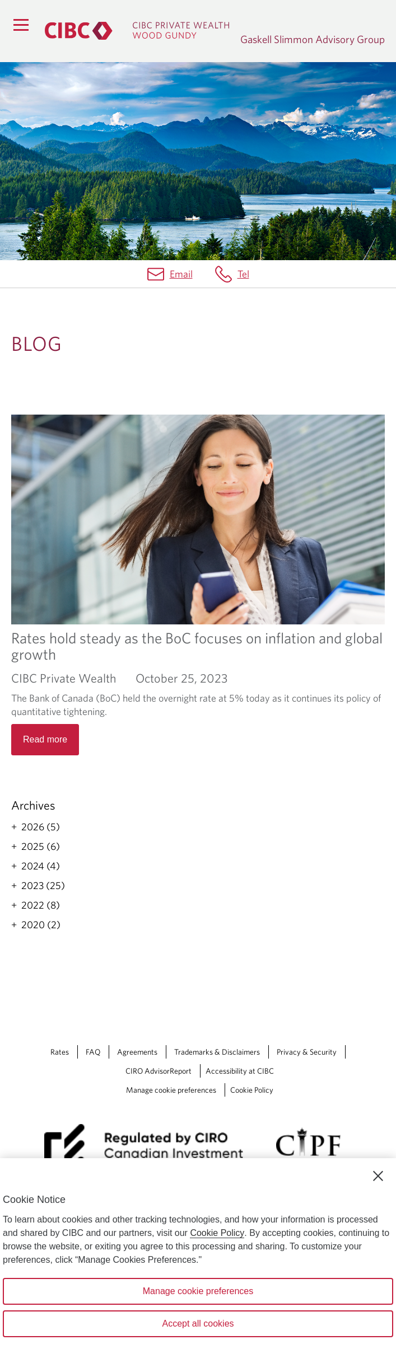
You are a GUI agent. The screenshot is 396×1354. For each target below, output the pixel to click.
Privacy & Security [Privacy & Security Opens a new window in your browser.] (307, 1051)
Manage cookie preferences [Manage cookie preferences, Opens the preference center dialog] (198, 1291)
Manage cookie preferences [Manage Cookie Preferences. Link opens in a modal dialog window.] (171, 1089)
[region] (198, 1256)
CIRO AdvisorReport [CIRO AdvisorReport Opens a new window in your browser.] (158, 1070)
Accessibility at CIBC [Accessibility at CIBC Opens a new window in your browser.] (240, 1070)
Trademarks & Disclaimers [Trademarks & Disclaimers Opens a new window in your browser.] (217, 1051)
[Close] (378, 1176)
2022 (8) (40, 905)
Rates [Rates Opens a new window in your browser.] (59, 1051)
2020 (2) (40, 924)
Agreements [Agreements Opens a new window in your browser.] (137, 1051)
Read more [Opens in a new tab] (45, 739)
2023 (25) (43, 885)
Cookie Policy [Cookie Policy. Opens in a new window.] (217, 1233)
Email (181, 274)
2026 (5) (40, 827)
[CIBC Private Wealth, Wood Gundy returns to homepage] (137, 31)
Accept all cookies (198, 1323)
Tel (243, 274)
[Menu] (20, 24)
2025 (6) (40, 846)
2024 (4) (40, 866)
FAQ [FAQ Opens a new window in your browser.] (93, 1051)
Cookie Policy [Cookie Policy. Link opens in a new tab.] (251, 1089)
